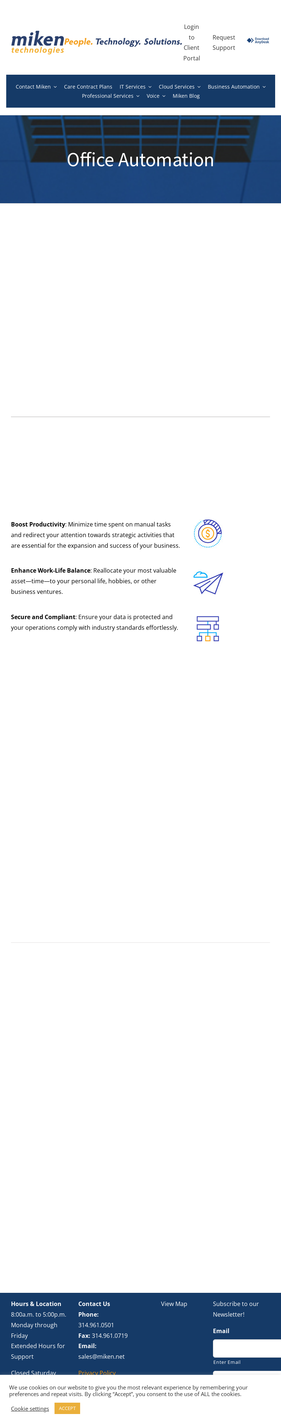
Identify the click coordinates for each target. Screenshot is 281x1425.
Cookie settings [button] (30, 1408)
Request (224, 37)
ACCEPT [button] (67, 1408)
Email (221, 1279)
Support (224, 48)
